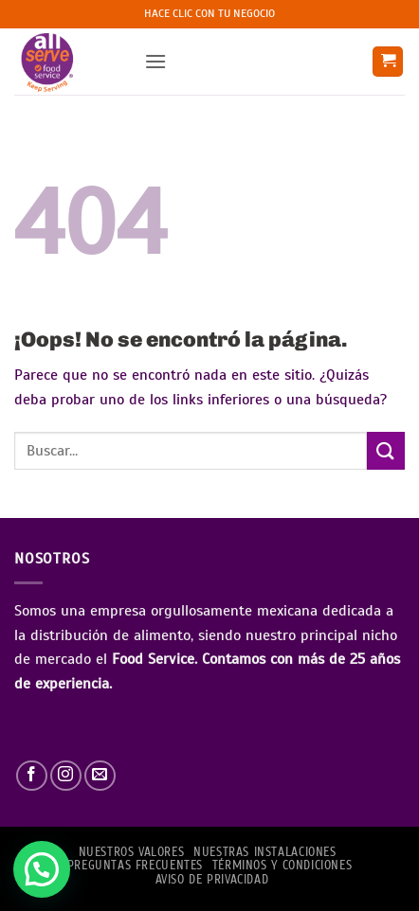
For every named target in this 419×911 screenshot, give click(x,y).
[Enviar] (386, 450)
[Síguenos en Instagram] (66, 776)
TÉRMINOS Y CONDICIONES (282, 865)
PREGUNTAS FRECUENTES (135, 865)
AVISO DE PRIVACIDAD (212, 879)
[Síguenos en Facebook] (31, 776)
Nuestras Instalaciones (264, 852)
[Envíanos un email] (100, 776)
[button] (155, 61)
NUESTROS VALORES (132, 852)
